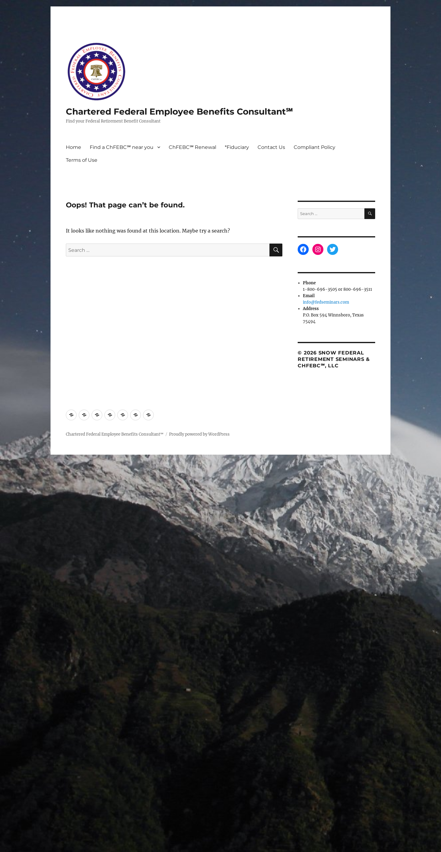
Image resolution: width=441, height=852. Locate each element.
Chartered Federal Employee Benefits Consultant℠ (179, 111)
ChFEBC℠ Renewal (192, 147)
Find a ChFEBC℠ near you (121, 147)
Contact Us (271, 147)
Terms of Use (81, 160)
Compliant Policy (314, 147)
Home (73, 147)
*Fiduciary (237, 147)
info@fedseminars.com (326, 302)
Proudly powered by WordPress (199, 434)
